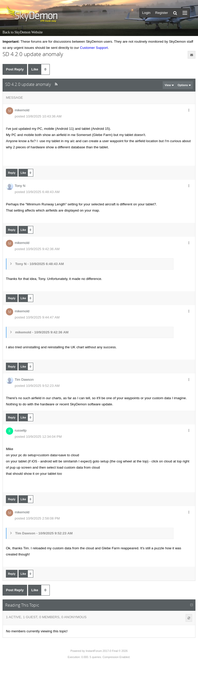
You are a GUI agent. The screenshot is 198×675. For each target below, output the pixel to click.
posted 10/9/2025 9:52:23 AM (37, 386)
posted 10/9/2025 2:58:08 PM (37, 518)
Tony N (20, 186)
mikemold (22, 110)
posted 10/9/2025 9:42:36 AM (37, 249)
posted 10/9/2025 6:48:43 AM (37, 192)
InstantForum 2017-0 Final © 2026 (106, 650)
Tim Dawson (24, 379)
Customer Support (94, 48)
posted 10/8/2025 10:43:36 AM (38, 116)
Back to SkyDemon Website (23, 32)
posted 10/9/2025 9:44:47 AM (37, 317)
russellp (21, 430)
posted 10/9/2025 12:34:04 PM (38, 437)
